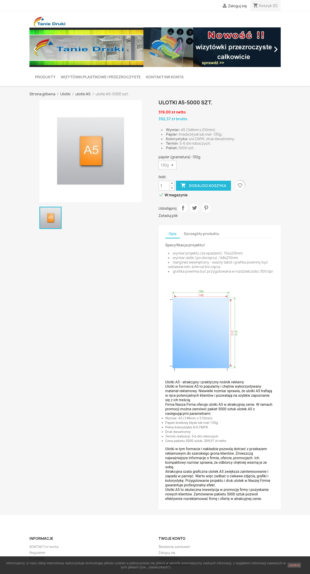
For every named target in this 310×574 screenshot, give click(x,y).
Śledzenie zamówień (174, 547)
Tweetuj (194, 207)
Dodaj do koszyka (203, 186)
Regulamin (37, 552)
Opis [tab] (172, 233)
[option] (155, 47)
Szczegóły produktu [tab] (201, 233)
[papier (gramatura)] (168, 165)
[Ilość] (164, 186)
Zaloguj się (167, 552)
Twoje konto (172, 538)
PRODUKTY (45, 76)
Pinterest (206, 207)
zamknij (294, 565)
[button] (48, 47)
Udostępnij (182, 207)
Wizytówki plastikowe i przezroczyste (101, 76)
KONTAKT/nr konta (165, 76)
